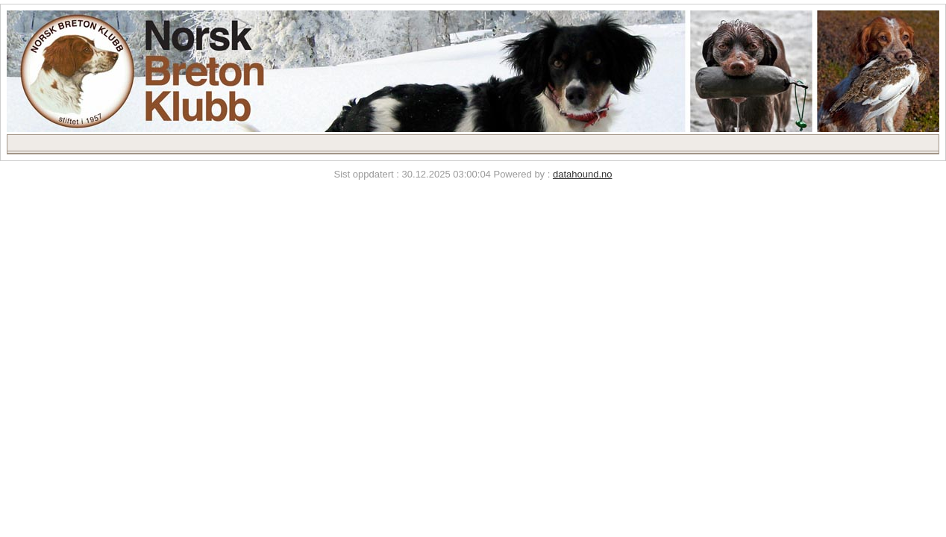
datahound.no (583, 174)
